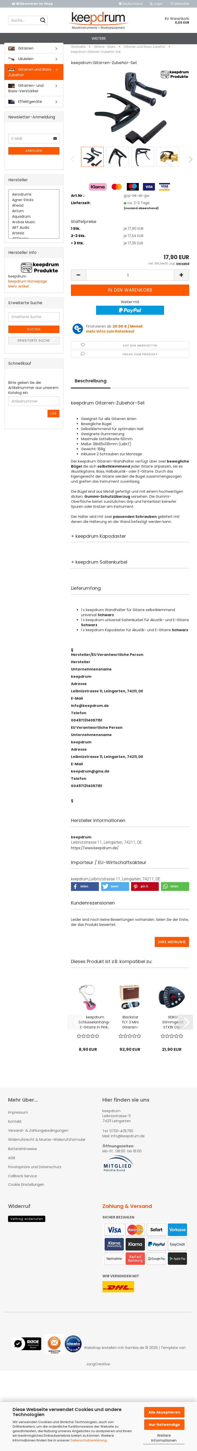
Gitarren (20, 62)
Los (53, 427)
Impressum (18, 1126)
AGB (11, 1171)
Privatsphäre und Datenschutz (34, 1180)
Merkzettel (179, 4)
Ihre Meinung (172, 955)
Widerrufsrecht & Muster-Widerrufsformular (47, 1153)
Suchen (34, 343)
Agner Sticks (34, 214)
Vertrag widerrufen (26, 1233)
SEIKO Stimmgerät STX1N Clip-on (173, 1036)
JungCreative (98, 1377)
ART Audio (34, 242)
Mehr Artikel (18, 300)
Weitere (99, 38)
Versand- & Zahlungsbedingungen (38, 1144)
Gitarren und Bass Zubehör (29, 86)
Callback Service (22, 1190)
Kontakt (15, 1135)
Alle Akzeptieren (164, 1412)
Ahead (34, 219)
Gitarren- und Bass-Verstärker (26, 102)
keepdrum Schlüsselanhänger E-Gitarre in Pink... (95, 1036)
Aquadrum (34, 231)
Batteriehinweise (22, 1162)
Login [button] (156, 4)
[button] (130, 4)
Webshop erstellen (100, 1361)
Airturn (34, 225)
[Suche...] (43, 20)
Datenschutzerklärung (88, 1440)
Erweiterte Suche (34, 354)
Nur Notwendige (164, 1424)
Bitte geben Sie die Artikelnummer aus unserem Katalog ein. (33, 401)
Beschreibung (91, 394)
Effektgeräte (25, 115)
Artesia (34, 247)
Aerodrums (34, 208)
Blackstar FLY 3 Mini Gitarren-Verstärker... (130, 1036)
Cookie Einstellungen (26, 1198)
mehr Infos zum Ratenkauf (110, 345)
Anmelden (33, 165)
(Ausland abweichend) (141, 222)
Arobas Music (34, 236)
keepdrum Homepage (27, 295)
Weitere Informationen (164, 1438)
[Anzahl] (130, 289)
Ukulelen (20, 72)
